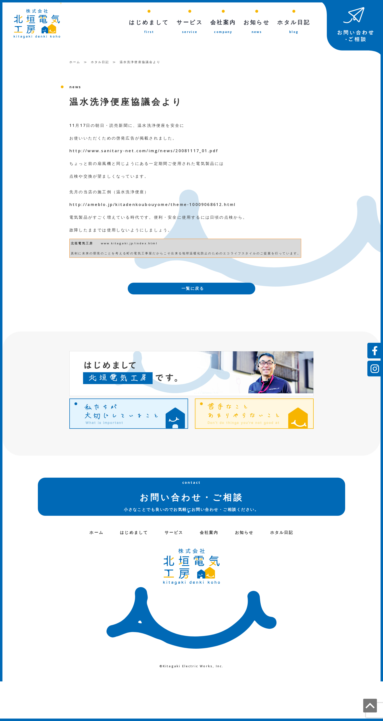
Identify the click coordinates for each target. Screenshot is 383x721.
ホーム (75, 62)
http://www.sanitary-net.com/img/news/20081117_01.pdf (143, 150)
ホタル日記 (100, 62)
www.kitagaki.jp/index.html (129, 243)
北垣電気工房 (82, 243)
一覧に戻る (192, 288)
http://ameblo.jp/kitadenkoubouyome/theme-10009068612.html (152, 204)
